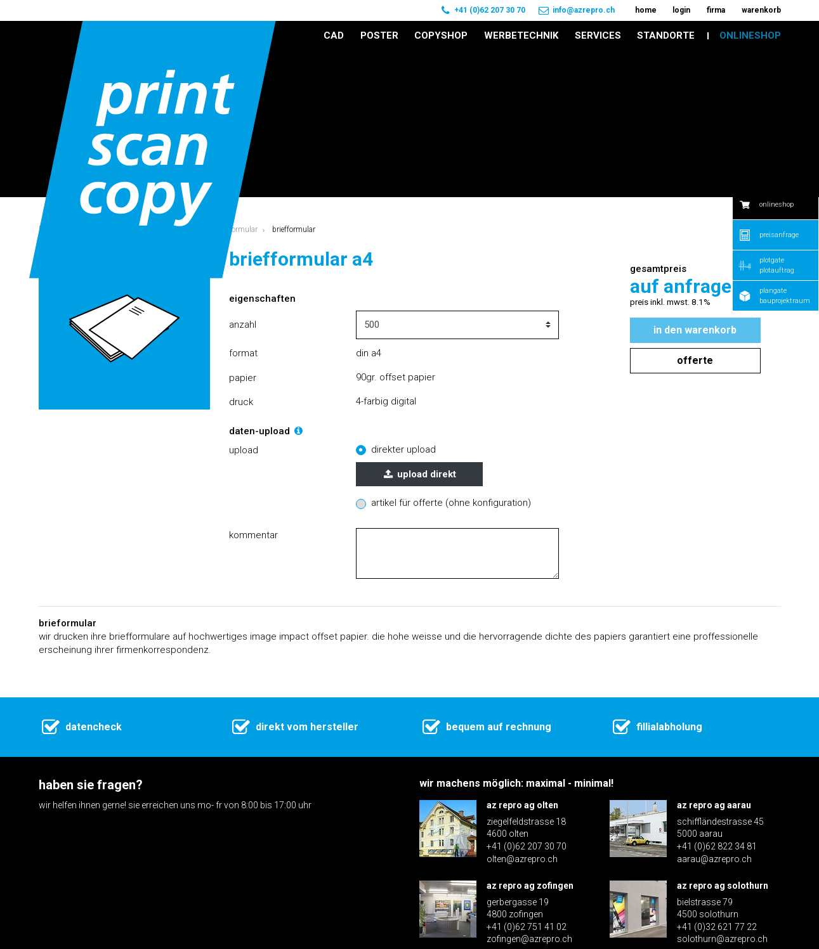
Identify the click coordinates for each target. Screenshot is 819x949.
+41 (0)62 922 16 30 (527, 861)
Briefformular (236, 83)
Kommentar (253, 388)
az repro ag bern (711, 820)
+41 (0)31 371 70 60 (717, 861)
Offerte (695, 215)
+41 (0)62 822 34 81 (717, 700)
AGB (773, 917)
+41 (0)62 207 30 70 (489, 10)
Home (48, 83)
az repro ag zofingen (530, 739)
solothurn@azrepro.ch (722, 793)
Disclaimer (661, 917)
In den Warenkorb (695, 184)
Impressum (724, 917)
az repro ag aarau (714, 659)
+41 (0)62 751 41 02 (527, 780)
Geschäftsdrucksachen (161, 83)
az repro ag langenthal (534, 820)
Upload (243, 303)
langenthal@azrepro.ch (533, 873)
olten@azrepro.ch (522, 712)
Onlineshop (90, 83)
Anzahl (242, 178)
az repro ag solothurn (722, 739)
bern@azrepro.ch (711, 873)
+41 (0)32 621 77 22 (717, 780)
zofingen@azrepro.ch (529, 793)
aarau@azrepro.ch (714, 712)
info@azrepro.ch (584, 10)
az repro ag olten (522, 659)
